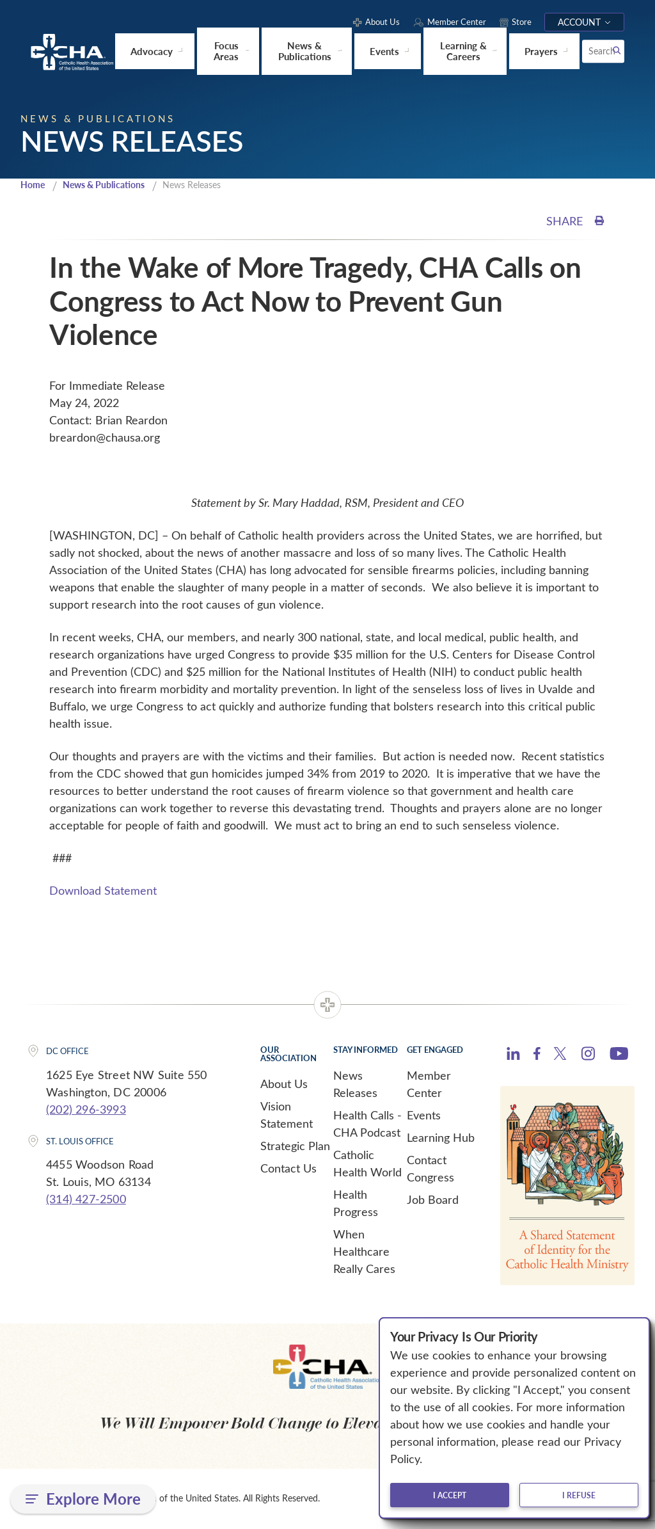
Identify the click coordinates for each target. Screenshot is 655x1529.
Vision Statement (286, 1115)
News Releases (355, 1084)
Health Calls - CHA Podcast (367, 1124)
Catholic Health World (367, 1164)
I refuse (579, 1495)
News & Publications (110, 185)
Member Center (429, 1084)
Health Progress (355, 1203)
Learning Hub (441, 1138)
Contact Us (288, 1168)
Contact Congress (430, 1169)
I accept (449, 1495)
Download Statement (103, 891)
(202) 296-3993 (86, 1109)
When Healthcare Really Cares (364, 1252)
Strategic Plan (295, 1146)
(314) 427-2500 (86, 1199)
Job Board (433, 1200)
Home (33, 185)
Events (424, 1115)
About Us (284, 1084)
